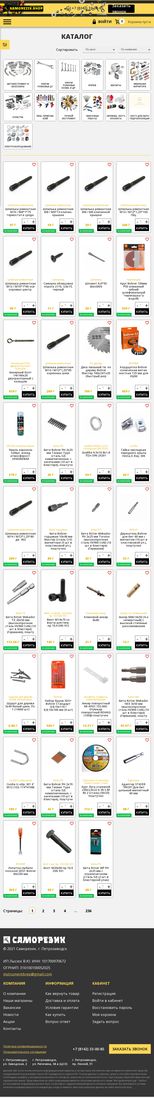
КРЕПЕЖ (92, 74)
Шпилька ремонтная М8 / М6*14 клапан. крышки (58, 212)
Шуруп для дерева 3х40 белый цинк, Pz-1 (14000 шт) (20, 707)
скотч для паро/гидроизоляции (140, 107)
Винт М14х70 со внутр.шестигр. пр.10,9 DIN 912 (58, 623)
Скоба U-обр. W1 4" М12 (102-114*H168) (20, 786)
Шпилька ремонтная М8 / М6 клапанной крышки (96, 212)
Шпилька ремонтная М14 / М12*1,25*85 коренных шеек (58, 370)
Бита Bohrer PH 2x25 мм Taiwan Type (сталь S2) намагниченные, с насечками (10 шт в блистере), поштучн (58, 457)
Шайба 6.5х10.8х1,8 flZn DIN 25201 (96, 454)
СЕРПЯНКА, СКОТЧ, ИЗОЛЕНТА (116, 107)
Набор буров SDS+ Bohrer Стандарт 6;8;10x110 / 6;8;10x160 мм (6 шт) (58, 706)
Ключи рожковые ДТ (45, 74)
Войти (105, 21)
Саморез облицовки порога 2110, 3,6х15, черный (58, 287)
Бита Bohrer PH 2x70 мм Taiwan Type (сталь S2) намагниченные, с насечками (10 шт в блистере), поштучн (58, 792)
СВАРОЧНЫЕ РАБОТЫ (92, 107)
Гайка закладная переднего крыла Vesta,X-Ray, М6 (133, 453)
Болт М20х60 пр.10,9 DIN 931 (58, 870)
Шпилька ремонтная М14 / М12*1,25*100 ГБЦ (133, 212)
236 (88, 912)
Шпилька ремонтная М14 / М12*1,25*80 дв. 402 (20, 537)
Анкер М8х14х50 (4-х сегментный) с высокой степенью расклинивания (133, 622)
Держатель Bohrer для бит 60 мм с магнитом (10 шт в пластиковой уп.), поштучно (133, 540)
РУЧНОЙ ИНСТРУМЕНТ (69, 107)
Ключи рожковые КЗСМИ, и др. (69, 75)
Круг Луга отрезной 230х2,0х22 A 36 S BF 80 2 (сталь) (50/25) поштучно (96, 792)
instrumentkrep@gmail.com (27, 975)
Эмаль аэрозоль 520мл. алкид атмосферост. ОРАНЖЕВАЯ (20, 454)
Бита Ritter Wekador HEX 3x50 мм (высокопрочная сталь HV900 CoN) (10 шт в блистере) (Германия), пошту (134, 709)
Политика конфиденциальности (25, 1047)
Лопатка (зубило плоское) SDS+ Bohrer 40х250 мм (20, 872)
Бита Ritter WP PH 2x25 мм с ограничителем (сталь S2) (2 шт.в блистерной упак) (96, 875)
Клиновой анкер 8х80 (96, 619)
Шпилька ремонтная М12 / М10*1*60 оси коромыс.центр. (20, 287)
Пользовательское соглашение (24, 1053)
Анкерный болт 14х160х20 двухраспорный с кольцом (20, 377)
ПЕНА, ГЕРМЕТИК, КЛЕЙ (45, 107)
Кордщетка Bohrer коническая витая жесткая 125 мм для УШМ (133, 372)
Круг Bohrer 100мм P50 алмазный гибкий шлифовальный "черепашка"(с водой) (133, 291)
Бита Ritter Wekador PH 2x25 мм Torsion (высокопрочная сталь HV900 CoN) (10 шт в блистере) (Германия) (96, 541)
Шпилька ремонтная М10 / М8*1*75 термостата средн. (20, 212)
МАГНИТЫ (116, 74)
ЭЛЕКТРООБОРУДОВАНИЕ (17, 136)
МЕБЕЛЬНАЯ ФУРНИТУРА (140, 74)
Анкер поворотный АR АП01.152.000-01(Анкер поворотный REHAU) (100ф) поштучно (95, 710)
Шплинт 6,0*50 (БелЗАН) (96, 285)
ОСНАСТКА (17, 106)
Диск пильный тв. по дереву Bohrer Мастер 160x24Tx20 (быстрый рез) (96, 372)
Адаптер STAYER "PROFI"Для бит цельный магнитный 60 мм (134, 789)
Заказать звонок (121, 9)
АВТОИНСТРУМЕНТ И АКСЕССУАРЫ (17, 74)
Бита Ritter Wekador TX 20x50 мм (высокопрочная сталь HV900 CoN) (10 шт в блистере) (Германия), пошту (20, 625)
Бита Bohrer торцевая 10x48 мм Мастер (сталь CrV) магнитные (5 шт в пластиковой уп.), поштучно (58, 541)
